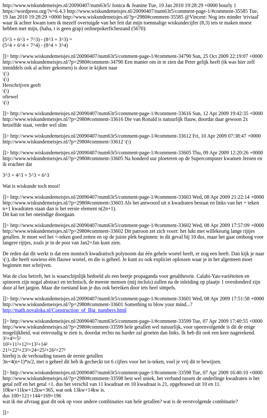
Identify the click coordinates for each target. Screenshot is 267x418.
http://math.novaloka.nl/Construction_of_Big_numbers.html (64, 310)
